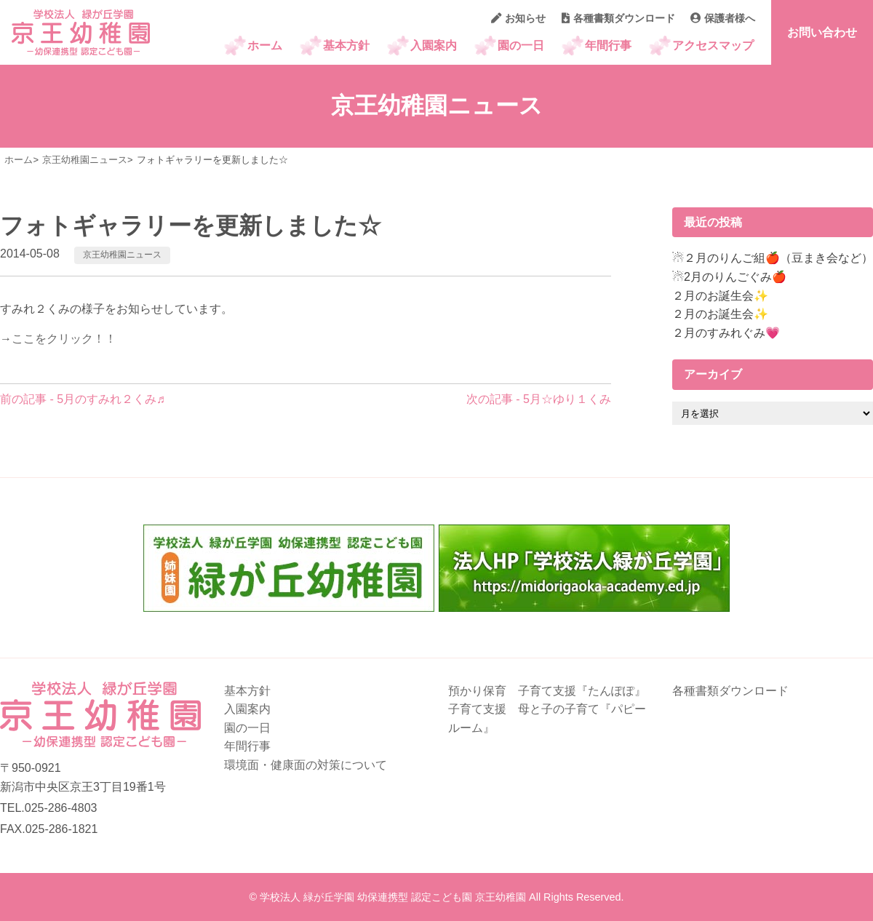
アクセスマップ (713, 45)
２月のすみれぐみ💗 (726, 333)
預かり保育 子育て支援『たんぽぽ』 (547, 691)
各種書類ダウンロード (618, 18)
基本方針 (346, 45)
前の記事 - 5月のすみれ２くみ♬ (82, 399)
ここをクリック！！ (64, 338)
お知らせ (518, 18)
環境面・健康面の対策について (305, 765)
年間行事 (608, 45)
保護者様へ (722, 18)
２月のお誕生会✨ (720, 296)
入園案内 (433, 45)
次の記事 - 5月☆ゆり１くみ (538, 399)
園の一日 (521, 45)
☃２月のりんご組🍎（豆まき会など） (772, 258)
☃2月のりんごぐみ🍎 (729, 277)
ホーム (264, 45)
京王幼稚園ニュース (122, 255)
